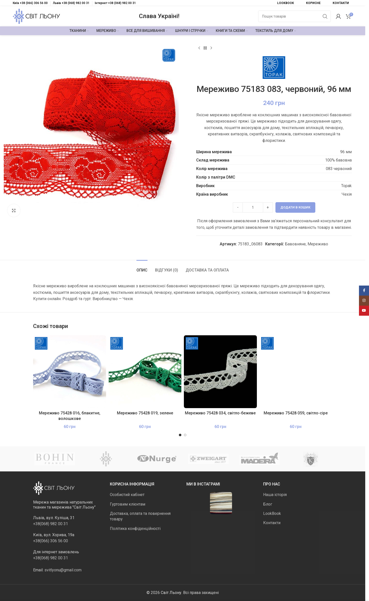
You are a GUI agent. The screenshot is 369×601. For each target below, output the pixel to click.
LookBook (272, 513)
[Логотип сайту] (36, 16)
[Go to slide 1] (180, 435)
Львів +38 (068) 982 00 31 (71, 3)
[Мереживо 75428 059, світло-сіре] (295, 371)
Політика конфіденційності (135, 528)
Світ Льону (171, 592)
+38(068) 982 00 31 (50, 523)
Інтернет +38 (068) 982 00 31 (115, 3)
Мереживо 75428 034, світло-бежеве (220, 413)
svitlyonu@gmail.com (63, 570)
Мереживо (318, 244)
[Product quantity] (253, 207)
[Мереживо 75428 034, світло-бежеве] (220, 371)
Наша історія (275, 494)
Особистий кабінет (127, 494)
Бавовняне (295, 244)
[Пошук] (294, 16)
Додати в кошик (295, 207)
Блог (267, 504)
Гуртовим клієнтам (127, 504)
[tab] (141, 267)
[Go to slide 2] (185, 435)
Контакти (271, 522)
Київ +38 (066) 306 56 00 (30, 3)
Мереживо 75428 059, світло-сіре (296, 413)
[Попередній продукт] (199, 48)
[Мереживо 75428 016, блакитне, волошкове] (69, 371)
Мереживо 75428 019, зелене (145, 413)
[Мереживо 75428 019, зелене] (145, 371)
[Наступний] (211, 48)
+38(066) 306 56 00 (50, 540)
